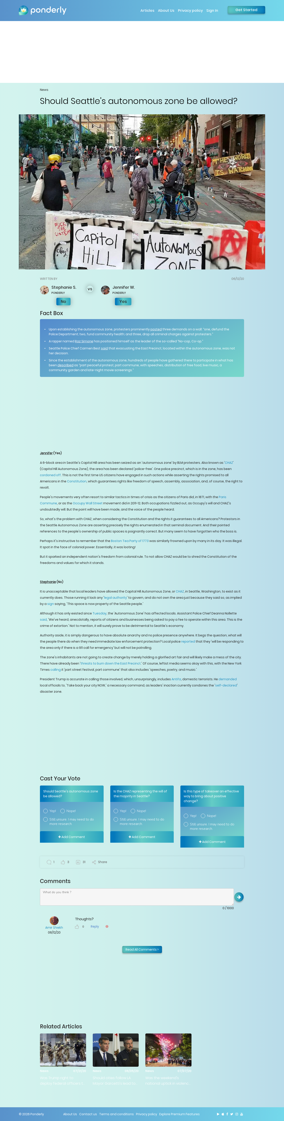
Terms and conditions (116, 1114)
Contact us (88, 1114)
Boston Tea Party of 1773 (130, 541)
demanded (228, 679)
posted (156, 329)
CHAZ (229, 462)
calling (55, 669)
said (104, 348)
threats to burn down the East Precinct (111, 663)
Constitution (77, 481)
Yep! (52, 811)
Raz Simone (84, 341)
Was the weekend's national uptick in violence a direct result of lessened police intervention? (168, 1080)
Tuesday (99, 613)
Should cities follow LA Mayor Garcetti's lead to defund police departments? (114, 1080)
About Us (166, 10)
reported (188, 641)
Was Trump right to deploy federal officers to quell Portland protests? (62, 1080)
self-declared (226, 685)
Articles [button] (147, 10)
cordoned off (50, 475)
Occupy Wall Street (88, 503)
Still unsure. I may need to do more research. (71, 821)
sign (50, 604)
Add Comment (71, 837)
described (65, 365)
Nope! (71, 811)
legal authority (115, 597)
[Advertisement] (142, 52)
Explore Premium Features (179, 1114)
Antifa (176, 679)
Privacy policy (190, 10)
